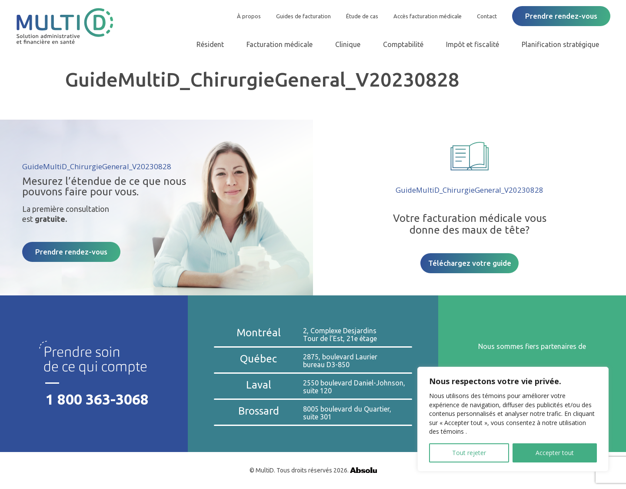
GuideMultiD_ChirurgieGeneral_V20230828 (96, 166)
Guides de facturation (303, 16)
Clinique (347, 44)
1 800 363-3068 (97, 399)
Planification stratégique (560, 44)
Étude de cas (362, 16)
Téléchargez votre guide (469, 263)
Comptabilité (403, 44)
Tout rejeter (469, 453)
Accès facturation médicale (427, 16)
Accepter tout (555, 453)
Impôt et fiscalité (472, 44)
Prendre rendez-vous (561, 16)
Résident (210, 44)
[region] (513, 419)
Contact (487, 16)
